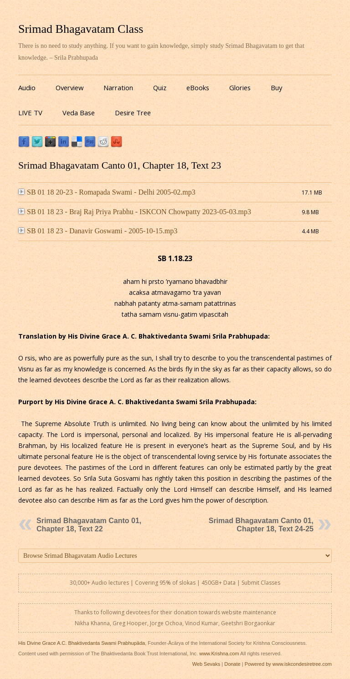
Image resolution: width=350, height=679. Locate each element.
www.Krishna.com (219, 653)
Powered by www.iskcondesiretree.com (288, 664)
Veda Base (78, 112)
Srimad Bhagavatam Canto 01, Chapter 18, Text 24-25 (261, 525)
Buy (276, 87)
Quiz (159, 87)
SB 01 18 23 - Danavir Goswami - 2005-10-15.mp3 (97, 231)
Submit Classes (261, 582)
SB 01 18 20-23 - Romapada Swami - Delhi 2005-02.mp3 (107, 192)
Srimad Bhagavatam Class (80, 29)
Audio (27, 87)
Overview (69, 87)
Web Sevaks (206, 664)
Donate (232, 664)
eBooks (197, 87)
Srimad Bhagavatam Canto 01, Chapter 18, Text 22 (88, 525)
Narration (118, 87)
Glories (240, 87)
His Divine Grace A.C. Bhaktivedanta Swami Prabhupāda (81, 643)
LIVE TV (30, 112)
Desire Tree (133, 112)
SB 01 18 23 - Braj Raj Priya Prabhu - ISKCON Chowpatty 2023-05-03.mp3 (134, 212)
